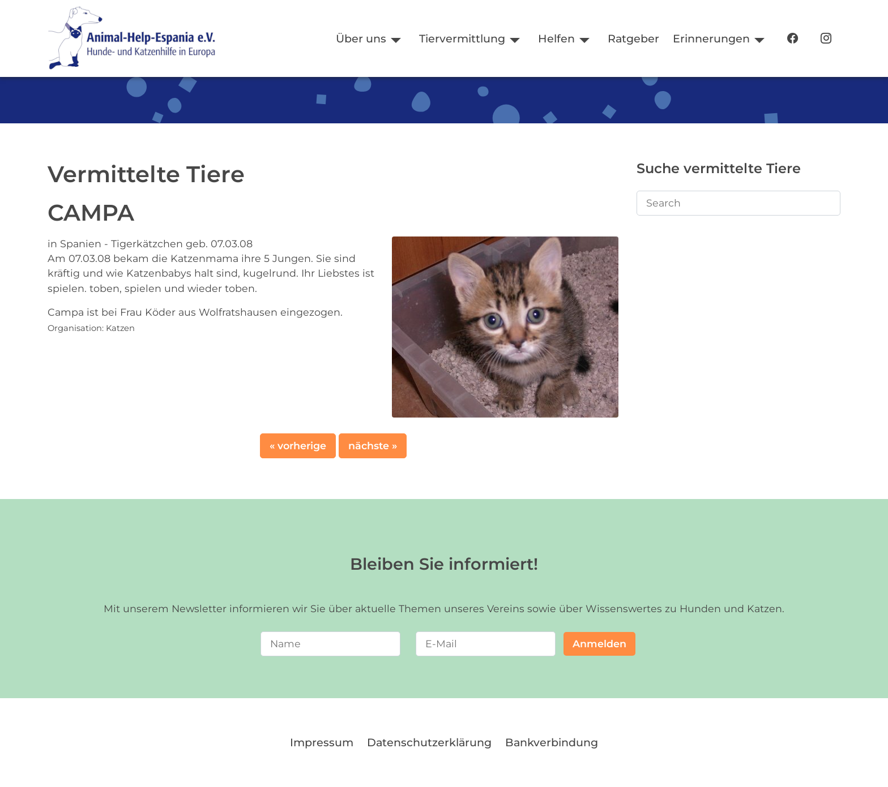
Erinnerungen (711, 38)
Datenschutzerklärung (429, 742)
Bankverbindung (551, 742)
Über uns (361, 38)
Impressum (321, 742)
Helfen (556, 38)
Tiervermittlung (462, 38)
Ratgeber (633, 38)
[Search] (738, 203)
